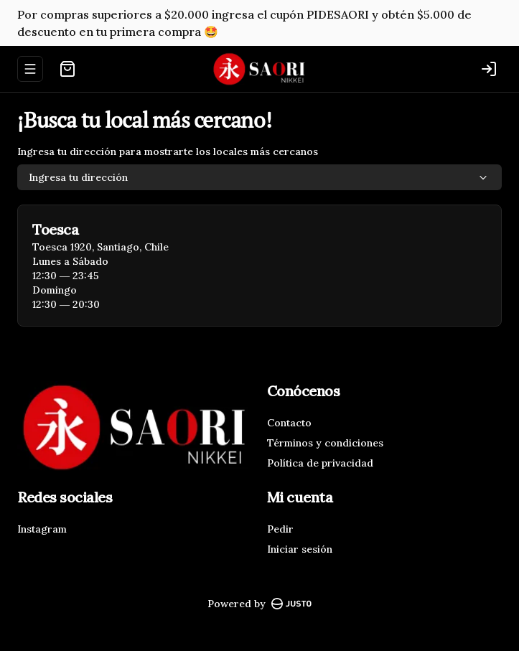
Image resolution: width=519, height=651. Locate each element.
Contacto (289, 422)
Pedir (280, 529)
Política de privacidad (320, 462)
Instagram (42, 529)
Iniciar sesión (299, 549)
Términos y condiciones (325, 442)
